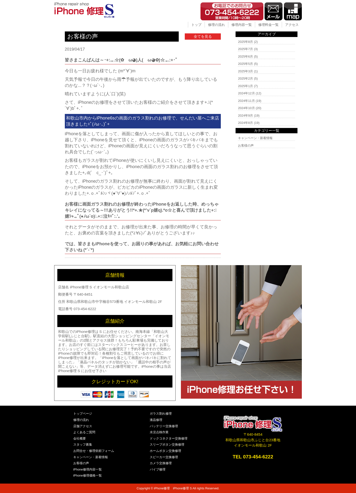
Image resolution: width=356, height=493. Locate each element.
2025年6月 (245, 56)
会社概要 (79, 438)
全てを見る (203, 36)
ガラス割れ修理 (161, 413)
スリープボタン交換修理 (167, 444)
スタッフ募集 (82, 444)
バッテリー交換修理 (164, 426)
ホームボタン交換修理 (165, 451)
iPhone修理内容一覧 (87, 469)
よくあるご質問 (84, 432)
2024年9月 (245, 115)
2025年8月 (245, 42)
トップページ (82, 413)
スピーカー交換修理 (164, 457)
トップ (196, 25)
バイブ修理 (157, 469)
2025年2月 (245, 78)
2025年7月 (245, 49)
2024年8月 (245, 123)
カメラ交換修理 (161, 463)
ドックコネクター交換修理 (168, 438)
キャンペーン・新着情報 (255, 138)
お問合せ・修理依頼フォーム (93, 451)
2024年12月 (246, 93)
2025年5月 (245, 64)
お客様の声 (246, 145)
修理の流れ (216, 25)
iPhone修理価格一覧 (87, 475)
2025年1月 (245, 86)
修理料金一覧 (268, 25)
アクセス (292, 25)
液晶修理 (156, 420)
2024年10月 (246, 108)
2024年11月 (246, 101)
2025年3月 (245, 71)
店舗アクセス (82, 426)
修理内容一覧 (241, 25)
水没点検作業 (159, 432)
